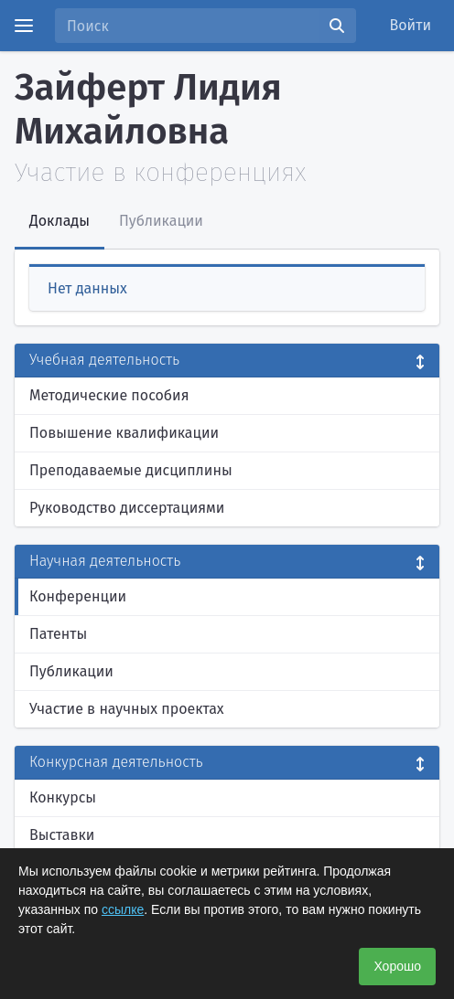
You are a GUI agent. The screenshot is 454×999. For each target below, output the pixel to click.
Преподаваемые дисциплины (130, 470)
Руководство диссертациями (126, 507)
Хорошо (397, 966)
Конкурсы (62, 797)
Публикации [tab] (161, 220)
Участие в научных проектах (126, 708)
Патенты (58, 634)
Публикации (71, 671)
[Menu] (23, 25)
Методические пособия (109, 395)
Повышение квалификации (124, 432)
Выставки (61, 835)
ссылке (123, 909)
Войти (411, 25)
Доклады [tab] (59, 220)
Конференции (77, 596)
